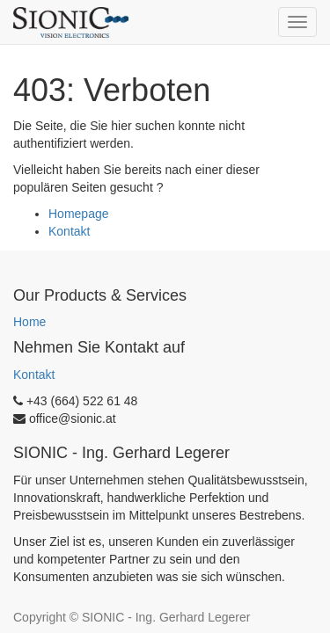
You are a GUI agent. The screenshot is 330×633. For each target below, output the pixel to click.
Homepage (78, 214)
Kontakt (69, 231)
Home (29, 322)
